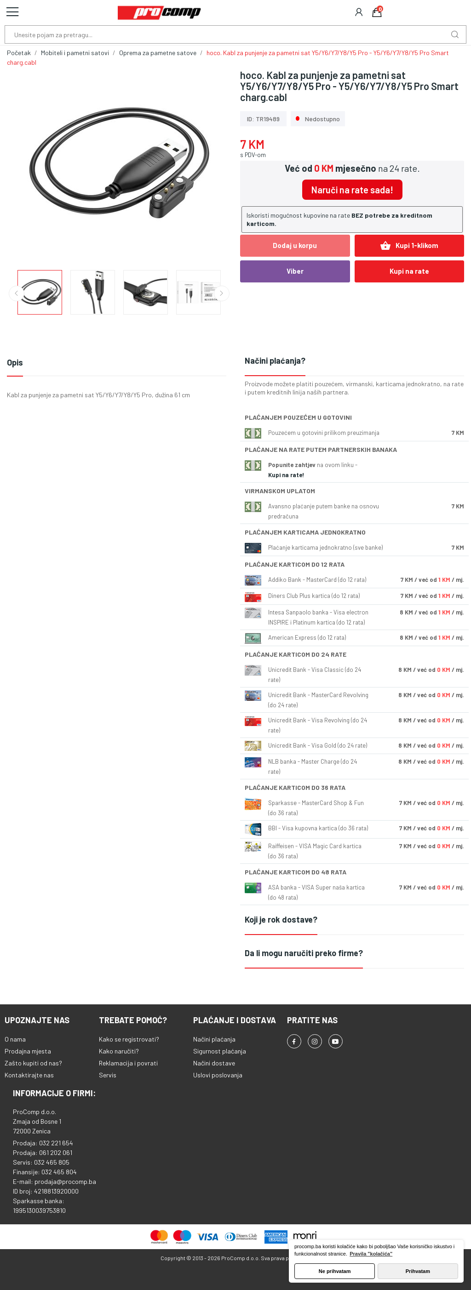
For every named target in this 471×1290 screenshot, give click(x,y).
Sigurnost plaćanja (219, 1051)
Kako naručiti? (119, 1051)
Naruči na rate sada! (352, 189)
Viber (295, 271)
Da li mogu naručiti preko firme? (304, 953)
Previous (16, 293)
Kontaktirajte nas (29, 1075)
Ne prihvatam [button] (335, 1271)
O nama (15, 1039)
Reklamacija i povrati (128, 1063)
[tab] (354, 361)
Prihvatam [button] (418, 1271)
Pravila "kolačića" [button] (371, 1253)
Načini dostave (214, 1063)
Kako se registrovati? (129, 1039)
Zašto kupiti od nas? (33, 1063)
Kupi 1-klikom (409, 245)
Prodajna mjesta (28, 1051)
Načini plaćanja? (275, 360)
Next (222, 293)
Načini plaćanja (214, 1039)
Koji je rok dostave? (281, 919)
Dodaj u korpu (295, 245)
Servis (107, 1075)
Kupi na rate (409, 271)
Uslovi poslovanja (217, 1075)
